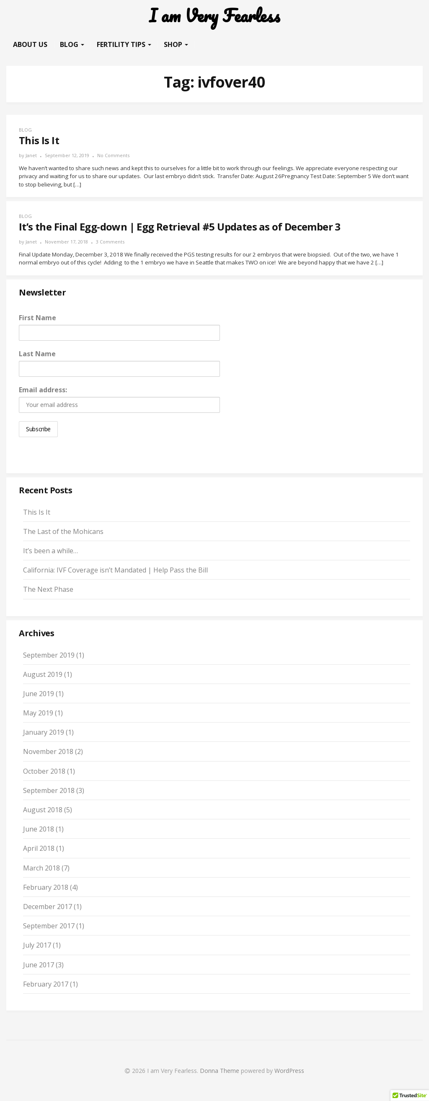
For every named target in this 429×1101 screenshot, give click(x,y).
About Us (30, 44)
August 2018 (42, 809)
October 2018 (44, 771)
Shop (176, 44)
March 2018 (41, 868)
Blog (72, 44)
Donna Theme (220, 1071)
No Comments (113, 155)
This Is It (36, 512)
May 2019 (38, 713)
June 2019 (38, 693)
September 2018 (49, 790)
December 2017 (47, 906)
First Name (37, 317)
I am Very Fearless (214, 15)
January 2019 (43, 732)
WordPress (289, 1071)
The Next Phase (48, 589)
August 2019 (42, 674)
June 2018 (38, 829)
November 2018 (48, 751)
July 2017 (37, 945)
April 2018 (38, 848)
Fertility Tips (124, 44)
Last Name (37, 353)
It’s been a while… (50, 550)
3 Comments (110, 241)
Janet (31, 155)
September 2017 (49, 925)
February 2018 (45, 887)
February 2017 (45, 984)
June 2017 (38, 964)
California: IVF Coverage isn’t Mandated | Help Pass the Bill (115, 570)
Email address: (43, 389)
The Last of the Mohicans (63, 531)
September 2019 (49, 655)
